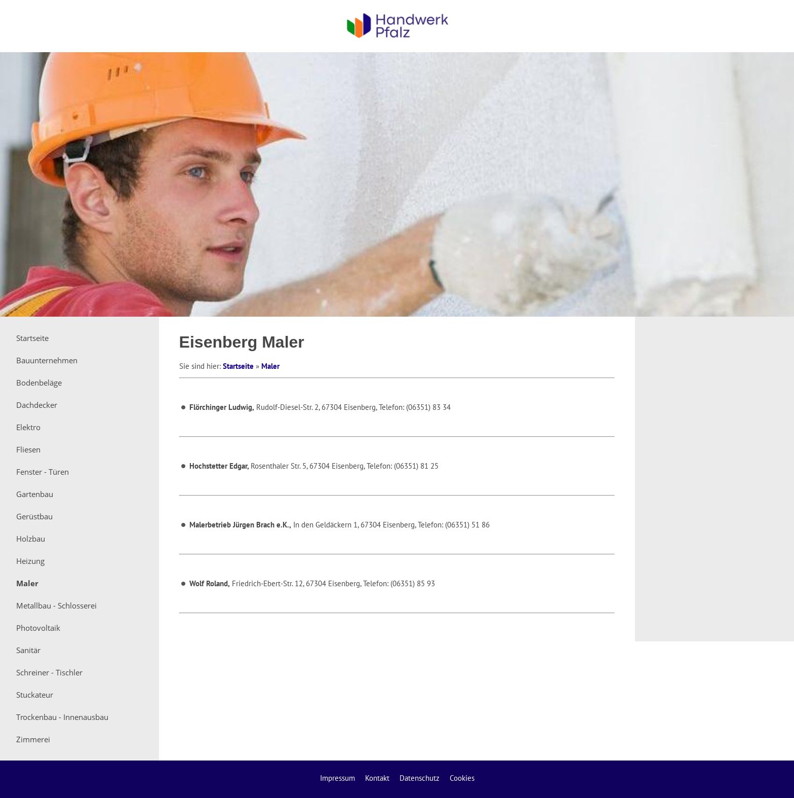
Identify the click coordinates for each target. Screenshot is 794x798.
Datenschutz (420, 778)
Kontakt (377, 778)
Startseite (238, 366)
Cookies (462, 778)
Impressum (337, 778)
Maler (270, 366)
